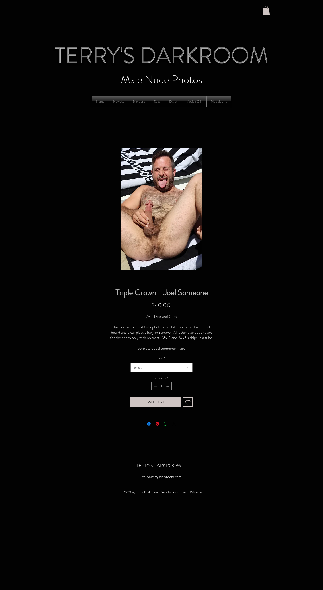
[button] (266, 10)
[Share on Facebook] (149, 423)
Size (161, 358)
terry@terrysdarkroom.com (161, 477)
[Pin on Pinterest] (157, 423)
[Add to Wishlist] (188, 402)
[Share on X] (174, 423)
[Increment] (168, 386)
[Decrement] (155, 386)
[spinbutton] (161, 386)
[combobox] (161, 367)
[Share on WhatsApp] (165, 423)
